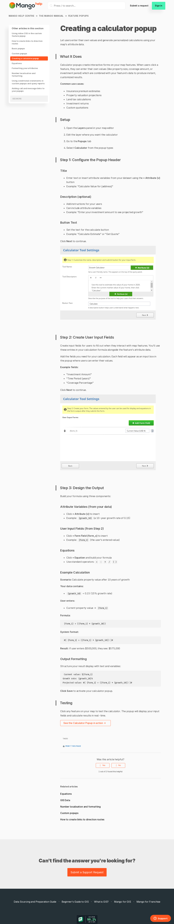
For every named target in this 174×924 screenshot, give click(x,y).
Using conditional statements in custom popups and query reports (28, 82)
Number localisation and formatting (24, 74)
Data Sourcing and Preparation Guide (35, 901)
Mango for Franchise (148, 901)
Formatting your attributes (25, 68)
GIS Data (65, 800)
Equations (17, 63)
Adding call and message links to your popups (28, 89)
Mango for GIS (122, 901)
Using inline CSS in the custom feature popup (27, 34)
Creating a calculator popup (25, 58)
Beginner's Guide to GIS (75, 901)
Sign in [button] (158, 5)
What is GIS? (101, 901)
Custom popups (19, 53)
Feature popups (78, 16)
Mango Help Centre (21, 16)
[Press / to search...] (86, 5)
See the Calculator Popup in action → (84, 723)
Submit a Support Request (87, 872)
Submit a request (139, 5)
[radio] (102, 765)
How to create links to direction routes (27, 42)
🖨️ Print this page (72, 745)
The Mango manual (51, 16)
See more (17, 99)
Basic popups (18, 48)
